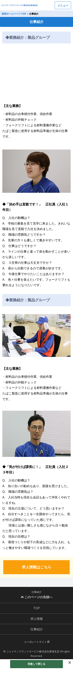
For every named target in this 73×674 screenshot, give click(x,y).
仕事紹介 (36, 629)
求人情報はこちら (36, 567)
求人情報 (36, 619)
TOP (36, 608)
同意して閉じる (37, 664)
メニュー (62, 5)
